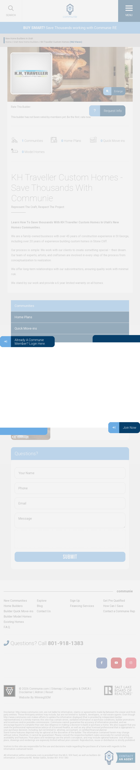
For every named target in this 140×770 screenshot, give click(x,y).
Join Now (122, 427)
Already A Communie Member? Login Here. (22, 341)
